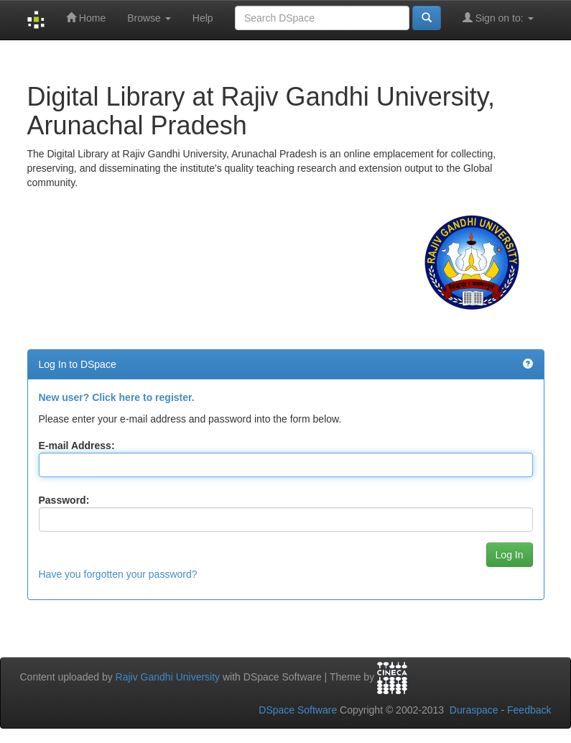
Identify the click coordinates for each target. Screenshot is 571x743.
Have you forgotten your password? (118, 574)
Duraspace (474, 710)
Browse (149, 18)
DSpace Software (298, 710)
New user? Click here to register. (117, 397)
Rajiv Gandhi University (168, 677)
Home (86, 17)
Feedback (529, 710)
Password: (64, 500)
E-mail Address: (77, 445)
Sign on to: (498, 17)
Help (202, 18)
